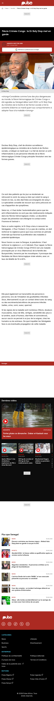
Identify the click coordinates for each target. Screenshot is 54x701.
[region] (27, 456)
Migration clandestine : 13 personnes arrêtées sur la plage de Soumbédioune (30, 566)
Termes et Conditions (38, 660)
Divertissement (36, 643)
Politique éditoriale (37, 656)
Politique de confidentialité (12, 656)
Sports (14, 550)
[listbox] (27, 456)
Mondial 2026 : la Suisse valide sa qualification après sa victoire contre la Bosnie (32, 554)
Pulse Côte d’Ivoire (38, 679)
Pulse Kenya (7, 683)
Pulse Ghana (8, 679)
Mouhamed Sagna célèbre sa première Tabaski (42, 461)
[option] (9, 456)
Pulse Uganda (36, 675)
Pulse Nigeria (8, 675)
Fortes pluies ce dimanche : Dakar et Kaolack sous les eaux (25, 434)
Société (13, 8)
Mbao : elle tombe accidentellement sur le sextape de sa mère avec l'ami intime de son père (31, 601)
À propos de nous (8, 660)
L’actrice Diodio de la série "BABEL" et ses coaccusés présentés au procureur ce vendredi (30, 577)
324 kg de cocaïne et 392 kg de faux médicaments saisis (25, 461)
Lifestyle (33, 639)
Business (5, 643)
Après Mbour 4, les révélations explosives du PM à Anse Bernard (8, 462)
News (6, 8)
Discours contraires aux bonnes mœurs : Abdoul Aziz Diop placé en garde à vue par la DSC (31, 542)
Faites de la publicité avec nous (13, 665)
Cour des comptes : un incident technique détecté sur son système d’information (31, 589)
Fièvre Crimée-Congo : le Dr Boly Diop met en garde (32, 8)
